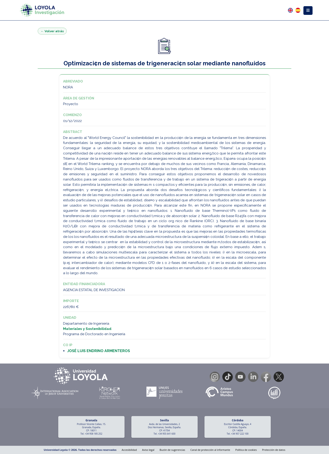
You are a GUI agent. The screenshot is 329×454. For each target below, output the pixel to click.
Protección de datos (273, 449)
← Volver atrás (52, 31)
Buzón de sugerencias (172, 449)
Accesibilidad (129, 449)
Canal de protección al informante (210, 449)
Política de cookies (246, 449)
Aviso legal (148, 449)
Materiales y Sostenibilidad (87, 329)
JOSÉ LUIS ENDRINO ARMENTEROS (98, 351)
